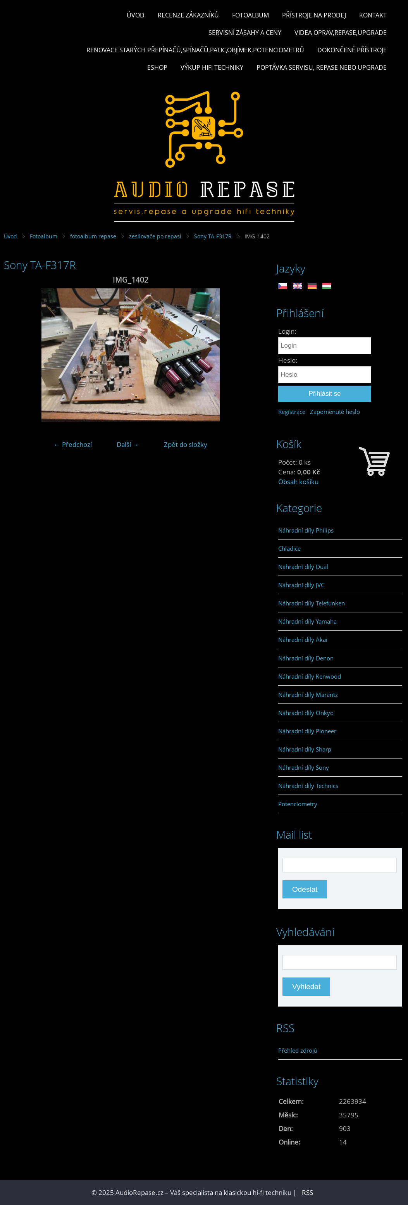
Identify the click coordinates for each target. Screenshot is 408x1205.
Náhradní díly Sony (303, 767)
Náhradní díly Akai (302, 639)
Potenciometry (297, 804)
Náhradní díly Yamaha (307, 621)
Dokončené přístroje (352, 50)
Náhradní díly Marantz (308, 694)
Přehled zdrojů (297, 1050)
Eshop (157, 67)
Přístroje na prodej (314, 15)
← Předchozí (73, 444)
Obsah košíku (298, 481)
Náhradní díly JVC (301, 585)
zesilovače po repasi (155, 236)
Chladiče (289, 548)
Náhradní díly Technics (308, 786)
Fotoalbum (250, 15)
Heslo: (288, 360)
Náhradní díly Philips (306, 530)
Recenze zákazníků (188, 15)
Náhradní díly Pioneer (307, 731)
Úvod (136, 15)
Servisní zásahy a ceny (244, 32)
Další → (128, 444)
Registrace (291, 411)
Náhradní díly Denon (306, 658)
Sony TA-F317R (213, 236)
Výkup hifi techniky (212, 67)
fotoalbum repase (93, 236)
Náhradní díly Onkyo (306, 713)
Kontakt (373, 15)
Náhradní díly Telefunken (311, 603)
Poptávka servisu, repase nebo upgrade (322, 67)
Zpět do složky (185, 444)
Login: (287, 331)
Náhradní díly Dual (303, 567)
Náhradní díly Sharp (304, 749)
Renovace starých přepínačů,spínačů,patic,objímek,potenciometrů (195, 50)
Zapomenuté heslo (335, 411)
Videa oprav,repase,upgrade (340, 32)
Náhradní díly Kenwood (309, 676)
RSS (307, 1192)
